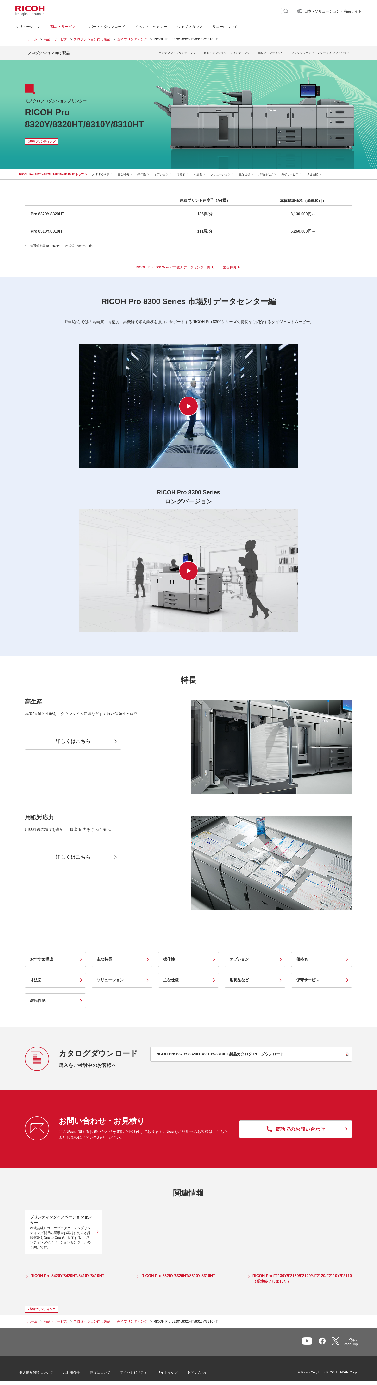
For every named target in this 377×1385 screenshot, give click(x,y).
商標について (108, 1370)
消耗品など (271, 170)
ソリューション (226, 170)
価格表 (186, 170)
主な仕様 (250, 170)
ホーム (32, 39)
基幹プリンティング (132, 39)
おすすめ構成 (106, 170)
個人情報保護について (44, 1370)
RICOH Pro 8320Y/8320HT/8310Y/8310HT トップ (57, 170)
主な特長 (129, 170)
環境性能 (318, 170)
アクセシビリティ (141, 1370)
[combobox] (245, 11)
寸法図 (203, 170)
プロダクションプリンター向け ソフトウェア (320, 51)
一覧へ (325, 1340)
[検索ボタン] (273, 11)
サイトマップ (175, 1370)
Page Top (342, 1341)
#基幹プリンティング (41, 138)
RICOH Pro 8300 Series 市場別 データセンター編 (173, 264)
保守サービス (295, 170)
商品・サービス (55, 39)
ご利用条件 (79, 1370)
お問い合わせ (206, 1370)
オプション (167, 170)
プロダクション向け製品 (92, 39)
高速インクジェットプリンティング (227, 51)
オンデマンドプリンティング (177, 51)
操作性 (147, 170)
